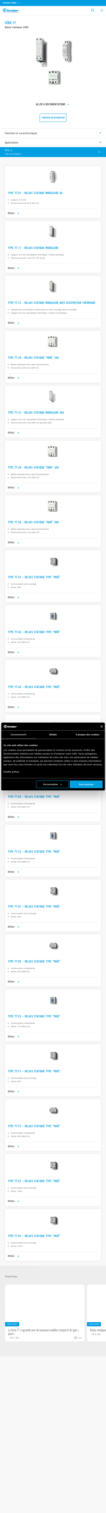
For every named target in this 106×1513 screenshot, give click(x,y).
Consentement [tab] (18, 734)
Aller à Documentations (53, 104)
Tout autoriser (86, 784)
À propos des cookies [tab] (87, 734)
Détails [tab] (53, 734)
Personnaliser (52, 784)
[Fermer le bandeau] (101, 726)
